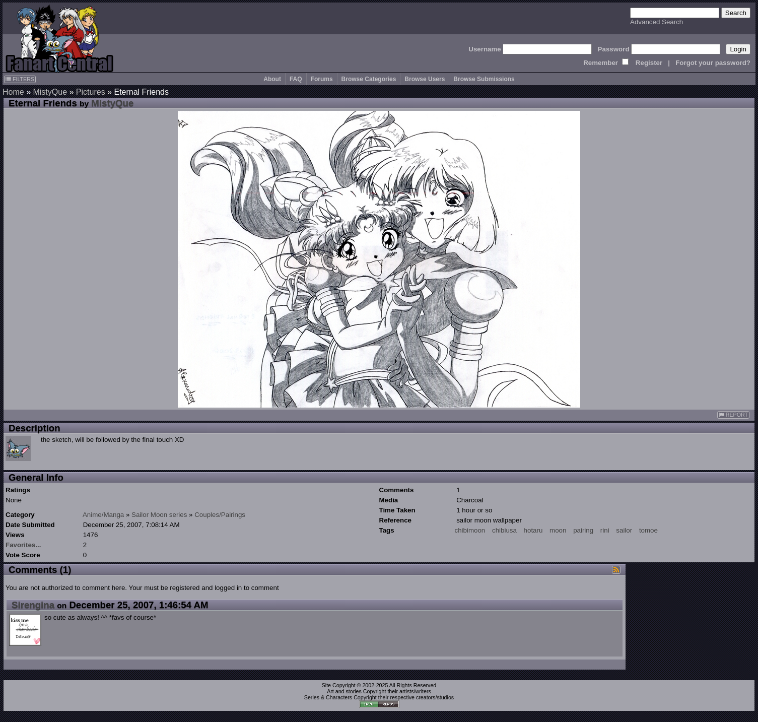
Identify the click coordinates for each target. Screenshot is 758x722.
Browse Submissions (483, 79)
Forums (322, 79)
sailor (624, 530)
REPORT (733, 415)
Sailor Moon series (159, 514)
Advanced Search (656, 22)
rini (604, 530)
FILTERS (20, 79)
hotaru (533, 530)
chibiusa (504, 530)
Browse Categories (368, 79)
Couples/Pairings (219, 514)
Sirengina (33, 605)
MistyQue (50, 92)
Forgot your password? (712, 63)
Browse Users (424, 79)
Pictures (90, 92)
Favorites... (23, 545)
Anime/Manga (103, 514)
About (272, 79)
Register (649, 63)
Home (13, 92)
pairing (583, 530)
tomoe (648, 530)
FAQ (296, 79)
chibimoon (470, 530)
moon (557, 530)
